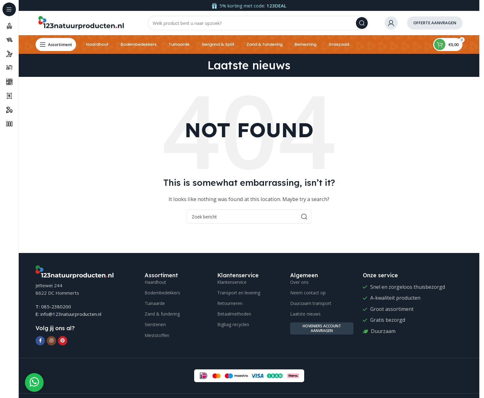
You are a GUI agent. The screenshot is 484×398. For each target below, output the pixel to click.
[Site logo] (81, 23)
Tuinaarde (155, 304)
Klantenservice (232, 282)
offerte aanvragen (434, 23)
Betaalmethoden (234, 314)
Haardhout (155, 282)
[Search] (258, 23)
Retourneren (229, 304)
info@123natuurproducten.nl (71, 314)
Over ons (299, 282)
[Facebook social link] (40, 341)
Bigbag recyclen (233, 325)
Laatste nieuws (305, 314)
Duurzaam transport (310, 304)
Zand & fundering (162, 314)
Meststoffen (157, 336)
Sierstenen (155, 325)
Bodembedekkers (162, 293)
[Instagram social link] (51, 341)
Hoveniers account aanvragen (322, 329)
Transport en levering (238, 293)
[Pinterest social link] (62, 341)
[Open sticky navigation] (55, 45)
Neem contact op (308, 293)
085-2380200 (56, 307)
